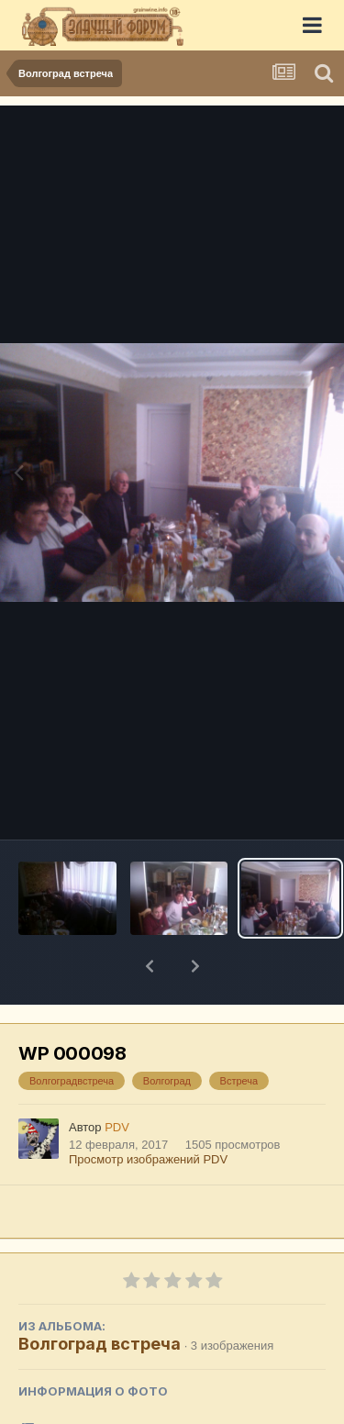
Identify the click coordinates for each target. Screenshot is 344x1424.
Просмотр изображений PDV (148, 1111)
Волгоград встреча (99, 1296)
